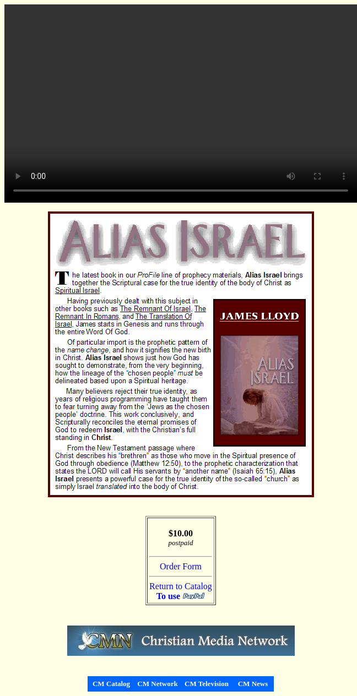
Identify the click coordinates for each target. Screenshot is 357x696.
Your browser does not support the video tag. (180, 103)
